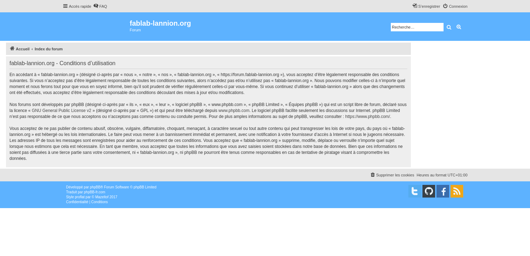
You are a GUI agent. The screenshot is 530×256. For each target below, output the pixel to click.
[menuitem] (100, 6)
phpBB (95, 187)
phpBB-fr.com (94, 192)
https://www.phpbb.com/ (367, 116)
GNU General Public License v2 (61, 110)
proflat (80, 197)
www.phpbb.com (234, 110)
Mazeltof (102, 197)
